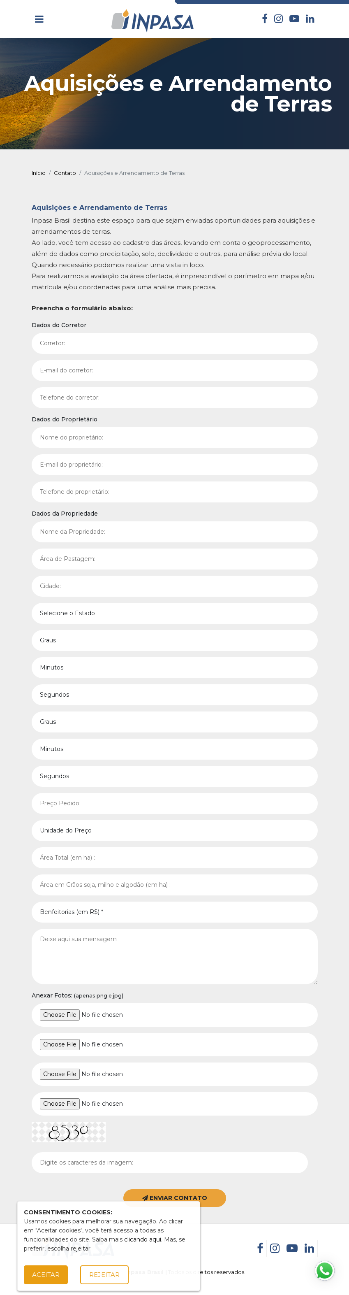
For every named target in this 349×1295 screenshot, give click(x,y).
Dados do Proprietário (64, 419)
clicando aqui (142, 1239)
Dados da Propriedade (65, 513)
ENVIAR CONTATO (174, 1198)
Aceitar (46, 1275)
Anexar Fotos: (77, 995)
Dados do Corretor (59, 325)
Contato (65, 173)
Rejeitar (104, 1275)
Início (39, 173)
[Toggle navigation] (39, 19)
